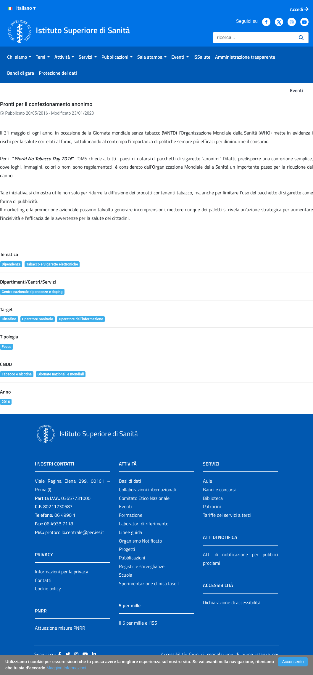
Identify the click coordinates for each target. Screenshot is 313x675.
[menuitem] (19, 57)
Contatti (43, 580)
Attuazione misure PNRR (60, 627)
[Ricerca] (253, 37)
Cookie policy (48, 588)
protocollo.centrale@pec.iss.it (74, 532)
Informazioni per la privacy (61, 571)
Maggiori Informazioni (66, 668)
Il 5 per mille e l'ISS (138, 622)
